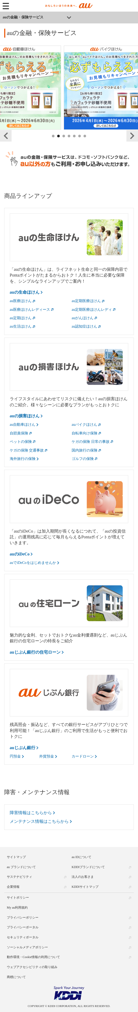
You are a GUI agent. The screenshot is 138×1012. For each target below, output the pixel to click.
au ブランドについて (21, 867)
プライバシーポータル (22, 927)
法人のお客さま (83, 877)
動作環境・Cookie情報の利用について (33, 957)
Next (132, 136)
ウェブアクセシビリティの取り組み (32, 967)
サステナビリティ (19, 877)
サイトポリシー (18, 897)
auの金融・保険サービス (23, 17)
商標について (16, 977)
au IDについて (81, 857)
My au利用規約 (17, 907)
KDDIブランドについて (88, 867)
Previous (6, 136)
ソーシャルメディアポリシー (27, 947)
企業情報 (13, 887)
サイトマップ (16, 857)
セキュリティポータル (22, 937)
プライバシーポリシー (22, 917)
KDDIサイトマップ (85, 887)
